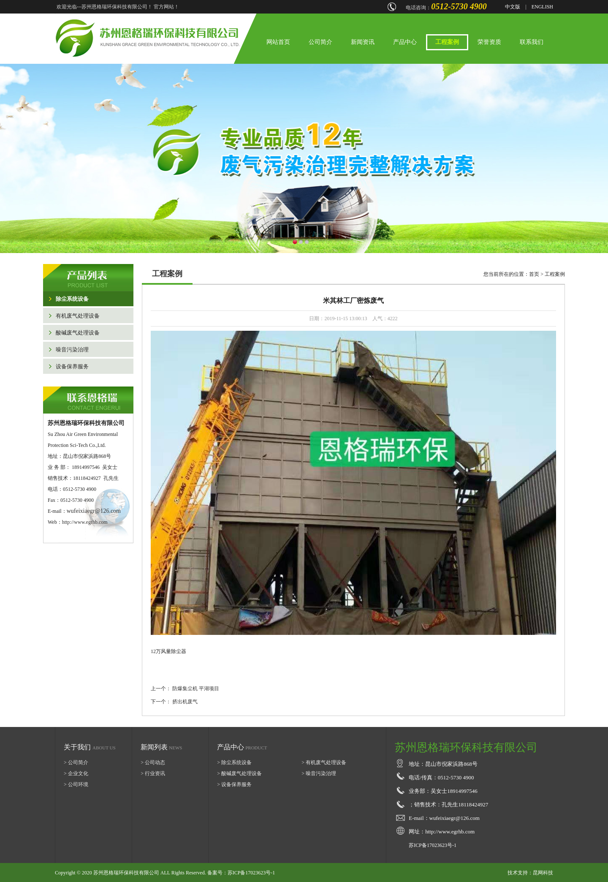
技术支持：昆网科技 (530, 873)
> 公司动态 (153, 762)
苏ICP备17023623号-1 (432, 845)
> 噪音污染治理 (318, 773)
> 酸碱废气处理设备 (239, 773)
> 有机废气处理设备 (323, 762)
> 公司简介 (76, 762)
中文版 (512, 7)
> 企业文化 (76, 773)
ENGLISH (542, 7)
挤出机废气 (185, 702)
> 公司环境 (76, 784)
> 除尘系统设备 (234, 762)
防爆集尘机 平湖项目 (195, 688)
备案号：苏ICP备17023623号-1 (241, 873)
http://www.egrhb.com (85, 522)
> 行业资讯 (153, 773)
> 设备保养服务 (234, 784)
